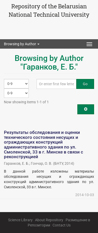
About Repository (49, 220)
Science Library (20, 220)
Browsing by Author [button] (21, 44)
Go (85, 84)
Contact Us (62, 225)
